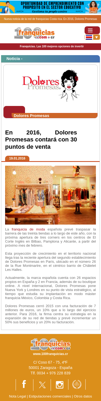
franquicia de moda (28, 229)
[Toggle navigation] (92, 30)
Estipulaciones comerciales (50, 396)
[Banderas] (92, 37)
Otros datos (83, 396)
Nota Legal (17, 396)
